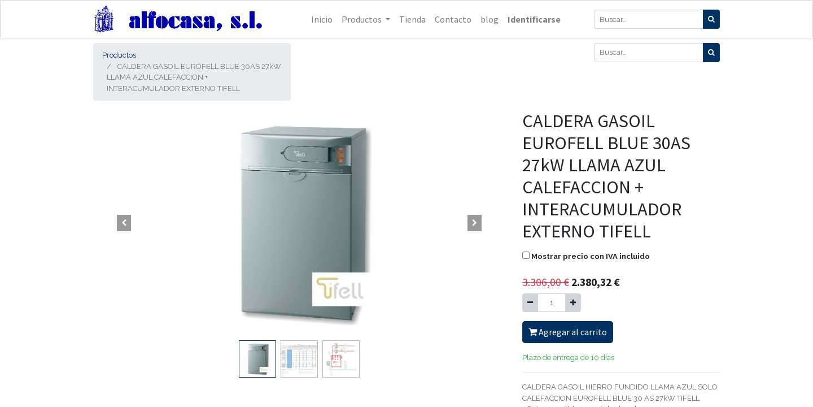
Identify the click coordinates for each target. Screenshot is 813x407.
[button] (124, 223)
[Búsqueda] (711, 19)
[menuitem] (322, 19)
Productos (119, 55)
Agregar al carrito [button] (567, 331)
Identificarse (534, 19)
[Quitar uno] (530, 303)
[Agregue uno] (573, 303)
